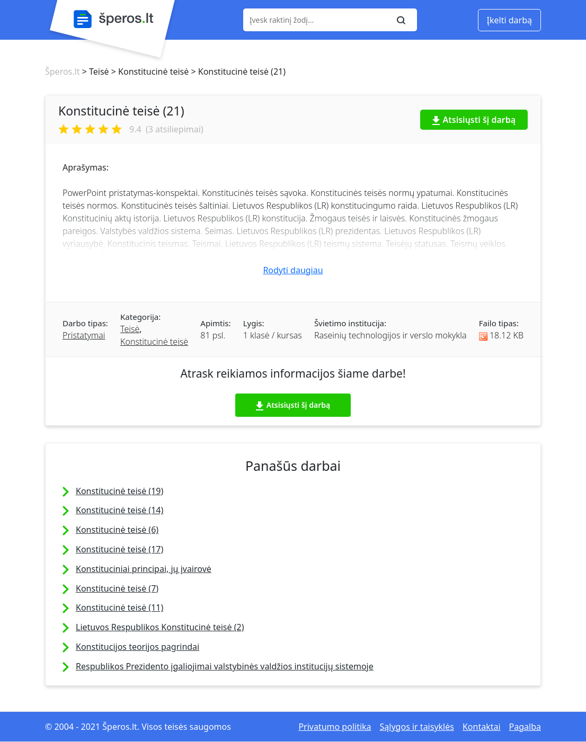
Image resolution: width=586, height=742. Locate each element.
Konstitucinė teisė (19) (119, 491)
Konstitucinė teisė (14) (119, 510)
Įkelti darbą (509, 20)
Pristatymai (84, 335)
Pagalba (525, 726)
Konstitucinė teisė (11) (119, 607)
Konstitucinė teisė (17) (119, 549)
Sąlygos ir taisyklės (417, 726)
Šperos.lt (62, 71)
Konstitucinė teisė (154, 341)
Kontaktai (482, 726)
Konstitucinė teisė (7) (117, 588)
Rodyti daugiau (293, 270)
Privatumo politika (334, 726)
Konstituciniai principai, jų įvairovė (143, 569)
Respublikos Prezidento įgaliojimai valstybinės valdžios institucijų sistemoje (225, 666)
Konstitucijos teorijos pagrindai (137, 646)
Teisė (129, 329)
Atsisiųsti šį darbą (474, 120)
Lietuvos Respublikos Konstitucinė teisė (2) (160, 627)
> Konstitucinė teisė (149, 71)
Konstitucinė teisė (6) (117, 529)
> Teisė (94, 71)
